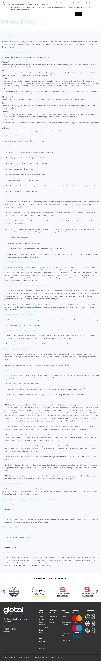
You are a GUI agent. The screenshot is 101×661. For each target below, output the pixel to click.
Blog (63, 619)
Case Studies (66, 622)
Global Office (43, 627)
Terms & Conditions (38, 657)
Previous (4, 592)
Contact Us (53, 617)
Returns (51, 622)
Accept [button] (78, 14)
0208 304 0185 (9, 629)
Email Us (6, 632)
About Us (65, 617)
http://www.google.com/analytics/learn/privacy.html (36, 565)
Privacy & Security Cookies (54, 657)
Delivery (51, 619)
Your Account (66, 640)
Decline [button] (86, 14)
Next (97, 592)
